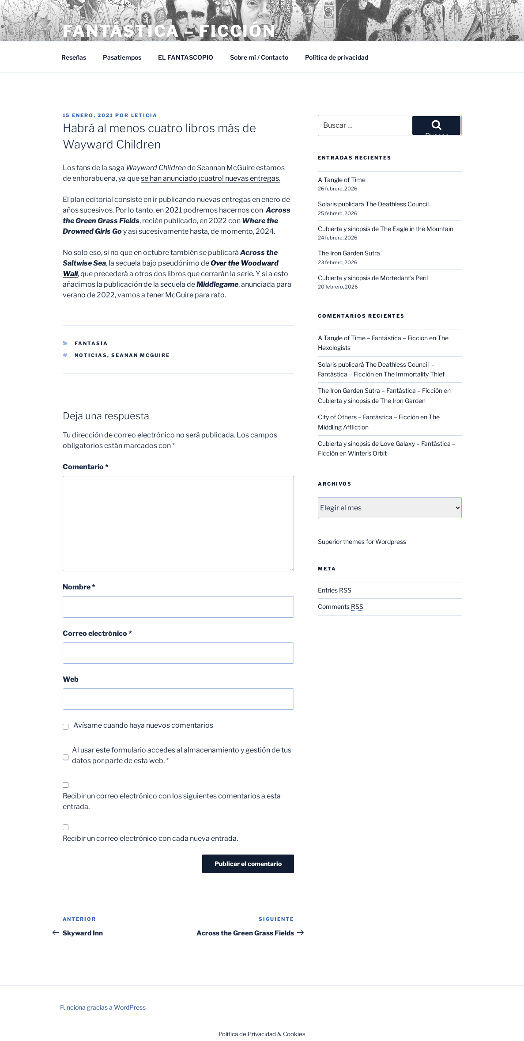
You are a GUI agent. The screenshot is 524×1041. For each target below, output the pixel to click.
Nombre (79, 587)
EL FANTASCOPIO (185, 57)
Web (71, 679)
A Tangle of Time (342, 179)
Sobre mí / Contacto (259, 57)
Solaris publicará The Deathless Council (374, 204)
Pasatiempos (122, 57)
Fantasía (91, 343)
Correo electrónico (97, 633)
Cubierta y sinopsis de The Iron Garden (372, 400)
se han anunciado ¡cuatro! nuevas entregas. (210, 178)
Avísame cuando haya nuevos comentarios (143, 725)
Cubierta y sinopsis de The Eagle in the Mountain (385, 228)
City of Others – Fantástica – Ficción (368, 417)
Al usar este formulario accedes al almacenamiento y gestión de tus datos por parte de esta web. (181, 755)
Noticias (91, 355)
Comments (340, 606)
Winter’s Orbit (367, 453)
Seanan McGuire (140, 355)
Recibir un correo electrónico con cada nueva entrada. (150, 838)
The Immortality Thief (414, 374)
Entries (334, 590)
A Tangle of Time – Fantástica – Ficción (373, 338)
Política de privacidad (336, 57)
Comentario (86, 467)
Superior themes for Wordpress (362, 541)
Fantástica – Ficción (169, 31)
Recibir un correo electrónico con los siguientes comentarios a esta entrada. (172, 801)
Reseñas (73, 57)
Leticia (144, 115)
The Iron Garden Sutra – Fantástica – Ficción (380, 390)
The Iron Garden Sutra (349, 253)
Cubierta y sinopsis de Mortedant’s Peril (373, 277)
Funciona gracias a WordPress (103, 1007)
